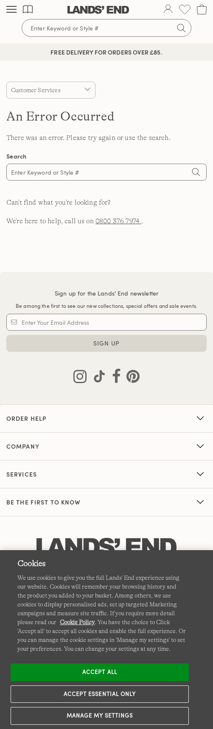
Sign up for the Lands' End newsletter (106, 293)
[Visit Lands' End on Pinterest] (130, 378)
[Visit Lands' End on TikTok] (97, 378)
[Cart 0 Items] (202, 9)
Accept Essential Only (100, 694)
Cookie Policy (77, 622)
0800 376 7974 (118, 221)
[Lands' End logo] (106, 547)
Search (16, 156)
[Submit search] (181, 28)
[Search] (196, 173)
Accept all (99, 672)
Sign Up (106, 343)
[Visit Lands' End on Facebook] (114, 378)
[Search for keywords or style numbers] (106, 28)
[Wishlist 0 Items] (185, 9)
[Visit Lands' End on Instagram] (80, 378)
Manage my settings (100, 715)
